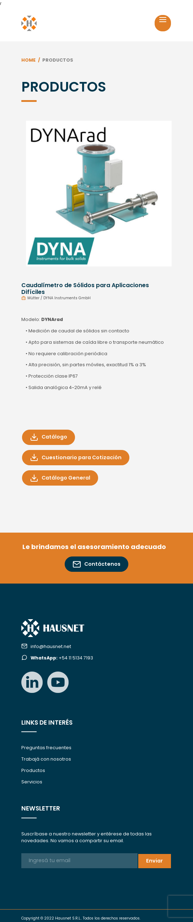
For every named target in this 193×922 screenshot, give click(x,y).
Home (28, 60)
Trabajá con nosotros (46, 759)
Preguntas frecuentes (46, 748)
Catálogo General (60, 478)
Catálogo (48, 437)
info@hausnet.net (51, 646)
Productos (33, 770)
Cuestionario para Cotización (76, 457)
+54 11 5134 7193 (62, 658)
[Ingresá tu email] (79, 860)
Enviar (154, 860)
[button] (32, 191)
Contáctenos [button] (96, 564)
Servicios (31, 782)
